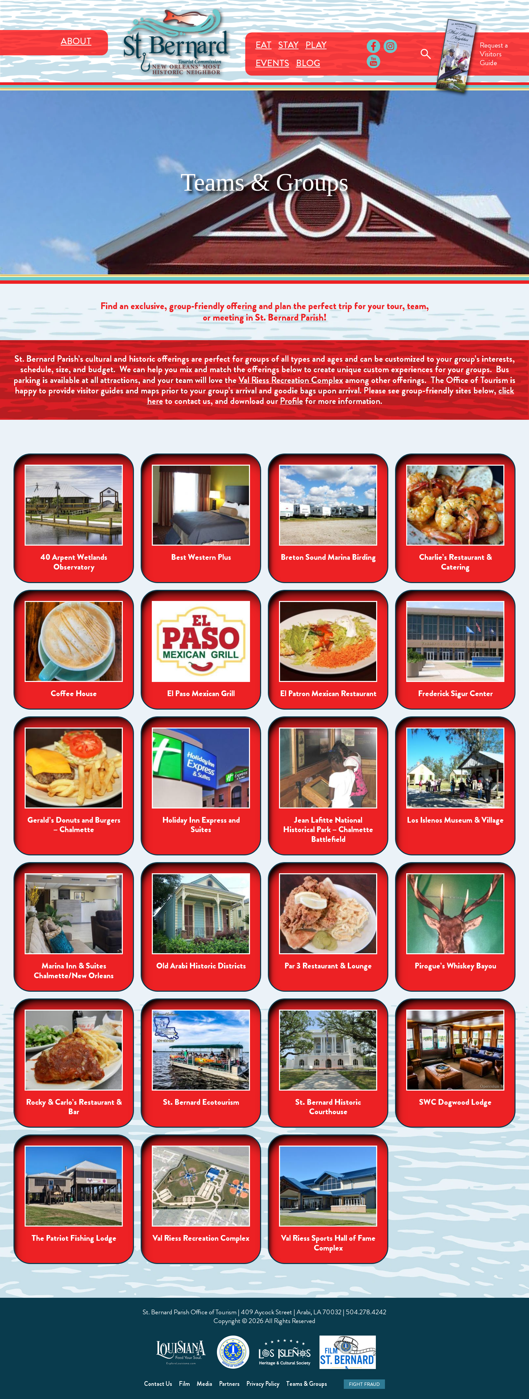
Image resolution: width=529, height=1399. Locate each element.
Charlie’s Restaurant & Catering (455, 562)
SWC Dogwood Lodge (455, 1102)
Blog (308, 63)
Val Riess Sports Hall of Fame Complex (328, 1243)
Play (316, 45)
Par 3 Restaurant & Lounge (328, 966)
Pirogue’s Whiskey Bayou (455, 966)
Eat (263, 45)
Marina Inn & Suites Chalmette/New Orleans (74, 971)
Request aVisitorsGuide (494, 54)
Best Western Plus (201, 557)
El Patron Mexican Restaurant (328, 693)
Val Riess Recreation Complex (291, 380)
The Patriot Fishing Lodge (73, 1238)
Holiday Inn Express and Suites (201, 825)
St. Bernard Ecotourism (201, 1102)
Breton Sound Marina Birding (328, 557)
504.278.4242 (366, 1312)
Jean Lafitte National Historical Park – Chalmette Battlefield (328, 829)
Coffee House (74, 693)
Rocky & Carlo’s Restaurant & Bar (74, 1107)
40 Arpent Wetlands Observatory (73, 562)
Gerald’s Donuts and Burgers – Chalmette (73, 825)
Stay (288, 45)
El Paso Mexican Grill (201, 693)
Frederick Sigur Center (455, 693)
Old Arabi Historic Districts (201, 966)
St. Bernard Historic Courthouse (328, 1107)
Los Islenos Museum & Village (455, 820)
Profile (291, 401)
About (76, 41)
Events (272, 63)
